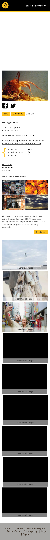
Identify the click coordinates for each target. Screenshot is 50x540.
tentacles (36, 143)
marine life (7, 143)
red (12, 140)
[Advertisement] (25, 41)
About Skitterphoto (36, 528)
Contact (8, 528)
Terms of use (13, 531)
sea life (30, 140)
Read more (41, 232)
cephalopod (21, 140)
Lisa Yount (7, 164)
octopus (6, 140)
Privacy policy (30, 531)
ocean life (40, 140)
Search (29, 5)
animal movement (22, 143)
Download (18, 113)
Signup (26, 534)
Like (6, 113)
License (19, 528)
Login (44, 531)
